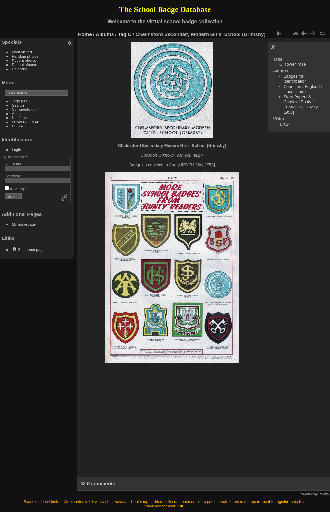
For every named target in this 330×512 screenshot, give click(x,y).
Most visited (22, 52)
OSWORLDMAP (26, 122)
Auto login (16, 189)
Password (13, 176)
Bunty (306, 101)
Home (85, 34)
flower (290, 64)
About (17, 113)
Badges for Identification (295, 79)
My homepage (24, 224)
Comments (21, 109)
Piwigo (324, 494)
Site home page (31, 249)
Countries (292, 86)
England (312, 86)
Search (18, 105)
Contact (18, 126)
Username (13, 164)
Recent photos (24, 60)
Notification (21, 118)
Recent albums (24, 64)
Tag (122, 34)
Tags (16, 101)
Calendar (19, 69)
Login (16, 149)
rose (302, 64)
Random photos (25, 56)
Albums (105, 34)
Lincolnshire (295, 91)
